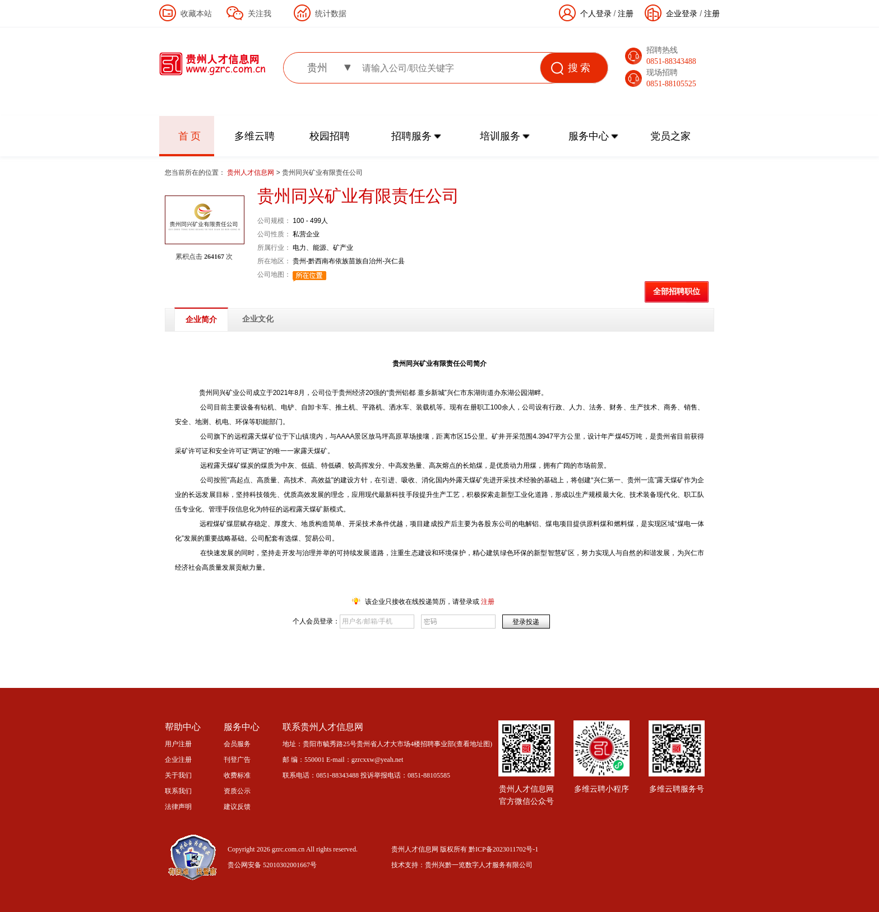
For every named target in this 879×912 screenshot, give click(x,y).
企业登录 (681, 13)
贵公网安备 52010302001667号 (272, 865)
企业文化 (258, 319)
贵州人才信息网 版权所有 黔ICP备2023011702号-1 (464, 849)
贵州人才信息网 (251, 172)
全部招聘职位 (676, 291)
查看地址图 (473, 744)
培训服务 (500, 136)
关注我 (259, 13)
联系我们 (178, 791)
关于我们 (178, 775)
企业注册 (178, 760)
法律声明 (178, 807)
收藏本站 (196, 13)
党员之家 (670, 136)
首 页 (189, 136)
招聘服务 (411, 136)
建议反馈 (237, 807)
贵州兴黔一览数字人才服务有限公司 (479, 865)
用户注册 (178, 744)
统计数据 (330, 13)
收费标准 (237, 775)
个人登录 (596, 13)
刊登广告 (237, 760)
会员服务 (237, 744)
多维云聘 (254, 136)
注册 (712, 13)
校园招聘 (329, 136)
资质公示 (237, 791)
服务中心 (588, 136)
